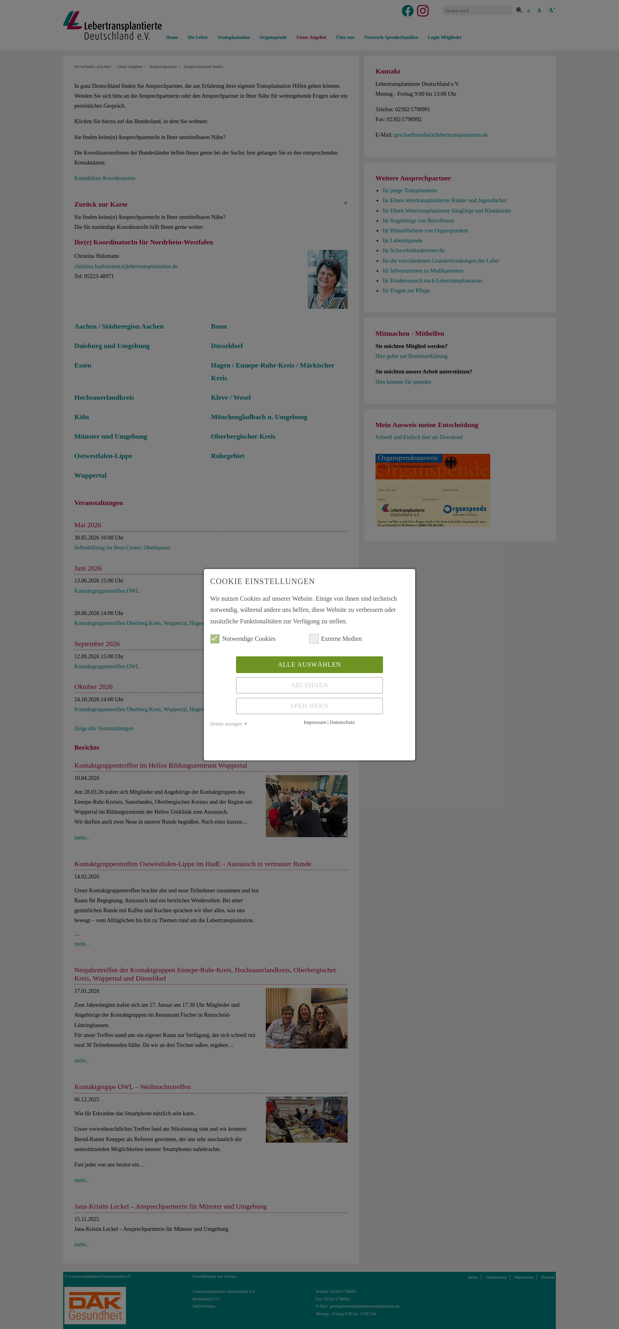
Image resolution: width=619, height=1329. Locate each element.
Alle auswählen (309, 664)
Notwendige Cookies (243, 639)
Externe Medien (335, 639)
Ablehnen (309, 685)
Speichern (309, 705)
